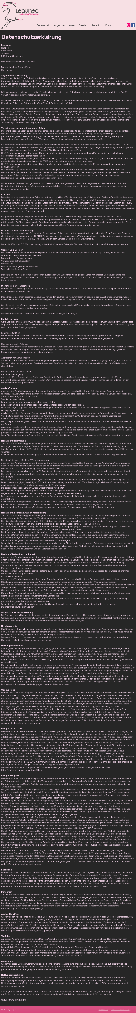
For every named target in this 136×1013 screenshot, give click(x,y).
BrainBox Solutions (17, 999)
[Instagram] (128, 25)
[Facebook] (133, 25)
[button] (59, 25)
